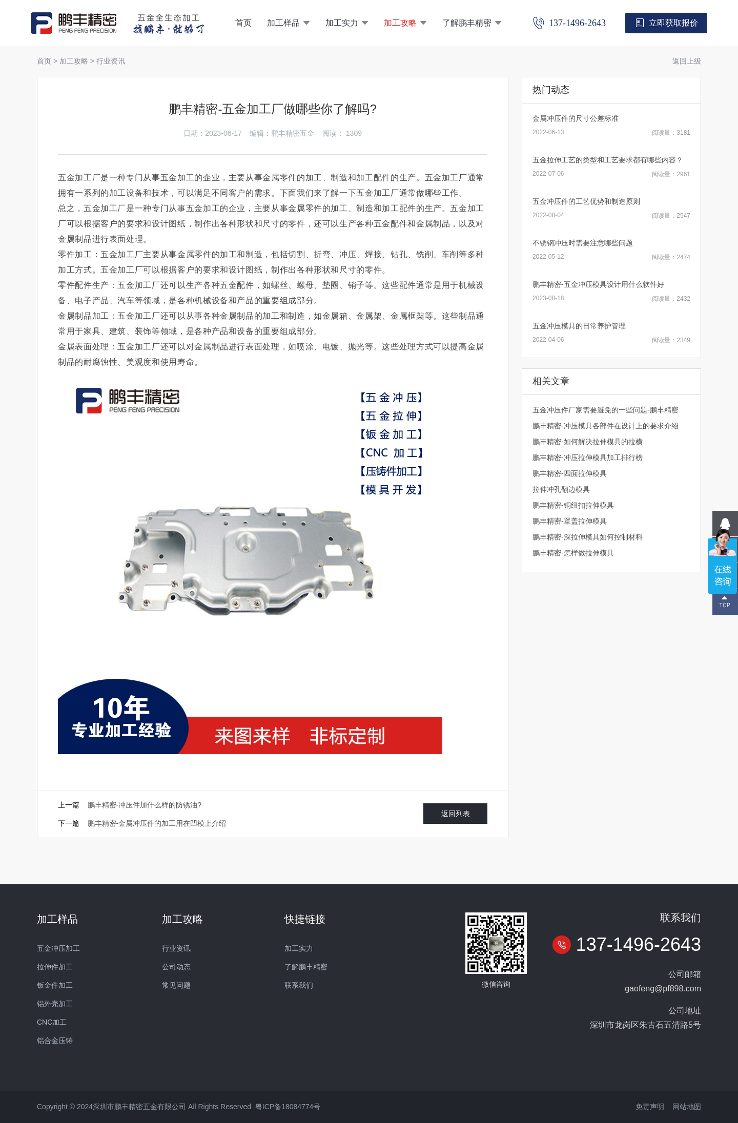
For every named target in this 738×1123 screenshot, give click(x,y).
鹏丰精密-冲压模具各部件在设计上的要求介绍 (605, 426)
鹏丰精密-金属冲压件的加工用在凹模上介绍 (157, 823)
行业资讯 (110, 61)
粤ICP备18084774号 (288, 1107)
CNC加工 (52, 1022)
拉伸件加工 (55, 967)
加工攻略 (405, 22)
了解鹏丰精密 (472, 22)
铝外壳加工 (55, 1004)
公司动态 (176, 967)
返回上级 (686, 61)
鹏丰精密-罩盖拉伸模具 (569, 521)
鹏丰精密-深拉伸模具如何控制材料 (587, 537)
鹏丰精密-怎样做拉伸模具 (573, 553)
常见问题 (176, 985)
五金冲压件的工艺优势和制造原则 (586, 201)
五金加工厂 (79, 177)
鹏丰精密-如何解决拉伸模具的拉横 (587, 442)
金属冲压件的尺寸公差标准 (575, 118)
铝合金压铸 (55, 1040)
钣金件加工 (55, 985)
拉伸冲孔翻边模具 (561, 489)
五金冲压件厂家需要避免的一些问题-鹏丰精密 (605, 410)
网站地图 (686, 1107)
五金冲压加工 (58, 948)
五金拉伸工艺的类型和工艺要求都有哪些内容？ (607, 160)
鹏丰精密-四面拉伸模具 (569, 473)
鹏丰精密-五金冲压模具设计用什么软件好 (598, 284)
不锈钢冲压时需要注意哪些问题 (582, 243)
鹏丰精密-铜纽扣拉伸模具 (573, 505)
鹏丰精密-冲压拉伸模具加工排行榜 (587, 457)
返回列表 (455, 813)
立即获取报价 (666, 23)
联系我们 (298, 985)
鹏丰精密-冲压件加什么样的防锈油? (144, 805)
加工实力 (346, 22)
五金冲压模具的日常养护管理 (579, 326)
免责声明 (650, 1107)
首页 (243, 22)
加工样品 (288, 22)
